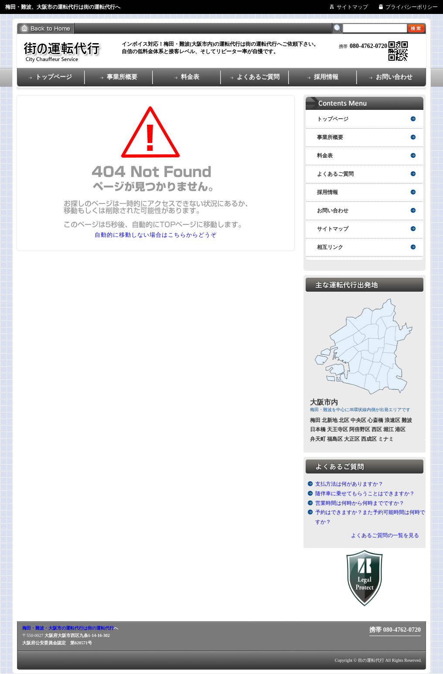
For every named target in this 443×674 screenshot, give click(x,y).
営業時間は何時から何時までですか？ (359, 503)
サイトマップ (352, 7)
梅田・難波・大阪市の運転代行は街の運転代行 (68, 628)
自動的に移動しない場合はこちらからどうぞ (156, 234)
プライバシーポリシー (411, 7)
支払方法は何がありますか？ (349, 484)
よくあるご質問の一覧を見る (385, 535)
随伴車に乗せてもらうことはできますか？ (365, 493)
